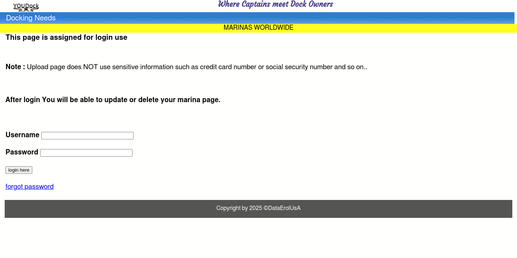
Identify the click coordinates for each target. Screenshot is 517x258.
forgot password (29, 186)
